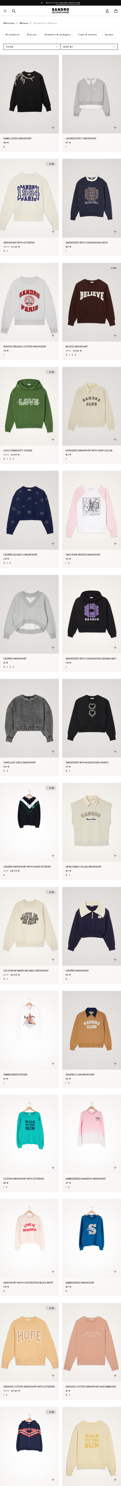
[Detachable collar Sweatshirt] (91, 831)
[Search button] (13, 11)
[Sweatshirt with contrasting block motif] (29, 1247)
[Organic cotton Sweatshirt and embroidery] (91, 1351)
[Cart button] (116, 11)
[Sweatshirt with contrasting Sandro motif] (91, 623)
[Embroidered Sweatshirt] (91, 1247)
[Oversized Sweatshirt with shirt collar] (91, 415)
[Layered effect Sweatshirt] (91, 103)
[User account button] (107, 11)
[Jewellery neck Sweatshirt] (29, 727)
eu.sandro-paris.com (68, 3)
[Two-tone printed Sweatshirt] (91, 519)
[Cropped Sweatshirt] (29, 623)
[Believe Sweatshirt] (91, 311)
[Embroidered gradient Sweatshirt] (91, 1143)
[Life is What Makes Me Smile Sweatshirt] (29, 935)
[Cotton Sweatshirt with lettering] (29, 1143)
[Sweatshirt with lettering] (29, 207)
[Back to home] (60, 11)
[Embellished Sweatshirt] (29, 103)
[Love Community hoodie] (29, 415)
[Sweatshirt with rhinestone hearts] (91, 727)
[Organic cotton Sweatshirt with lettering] (29, 1351)
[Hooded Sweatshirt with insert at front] (29, 831)
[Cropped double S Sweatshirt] (29, 519)
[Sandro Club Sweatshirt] (91, 1039)
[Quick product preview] (53, 127)
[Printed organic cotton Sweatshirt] (29, 311)
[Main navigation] (5, 11)
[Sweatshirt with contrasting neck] (91, 207)
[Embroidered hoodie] (29, 1039)
